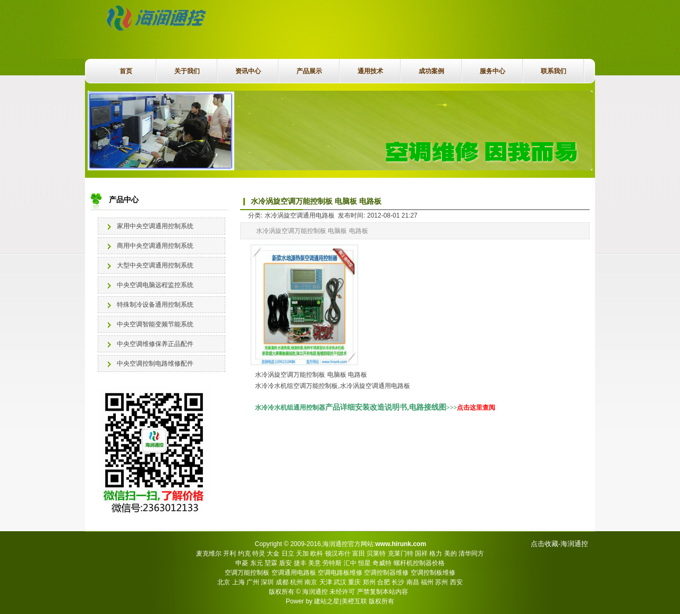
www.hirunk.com (400, 544)
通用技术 (370, 71)
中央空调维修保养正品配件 (155, 344)
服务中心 (492, 71)
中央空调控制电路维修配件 (155, 363)
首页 (126, 71)
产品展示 (309, 71)
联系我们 (553, 71)
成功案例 (431, 71)
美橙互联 (354, 601)
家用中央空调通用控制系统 (155, 226)
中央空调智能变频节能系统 (155, 324)
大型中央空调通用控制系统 (155, 265)
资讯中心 (248, 71)
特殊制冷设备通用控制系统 (155, 304)
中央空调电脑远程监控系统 (155, 285)
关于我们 (187, 71)
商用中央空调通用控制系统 (155, 245)
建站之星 (326, 601)
